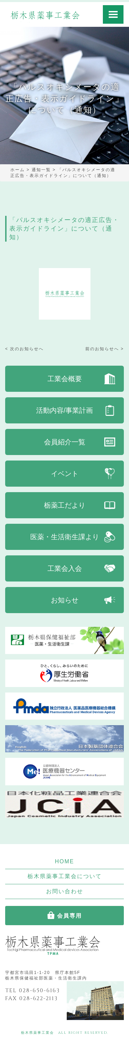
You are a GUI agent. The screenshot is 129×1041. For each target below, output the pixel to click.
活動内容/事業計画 (64, 410)
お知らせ (64, 600)
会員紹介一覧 (64, 442)
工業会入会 (64, 568)
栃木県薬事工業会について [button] (65, 876)
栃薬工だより (64, 505)
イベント (64, 473)
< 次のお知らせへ (24, 348)
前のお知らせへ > (104, 348)
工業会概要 (64, 379)
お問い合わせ (64, 891)
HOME (64, 861)
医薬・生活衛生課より (64, 537)
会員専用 (69, 916)
